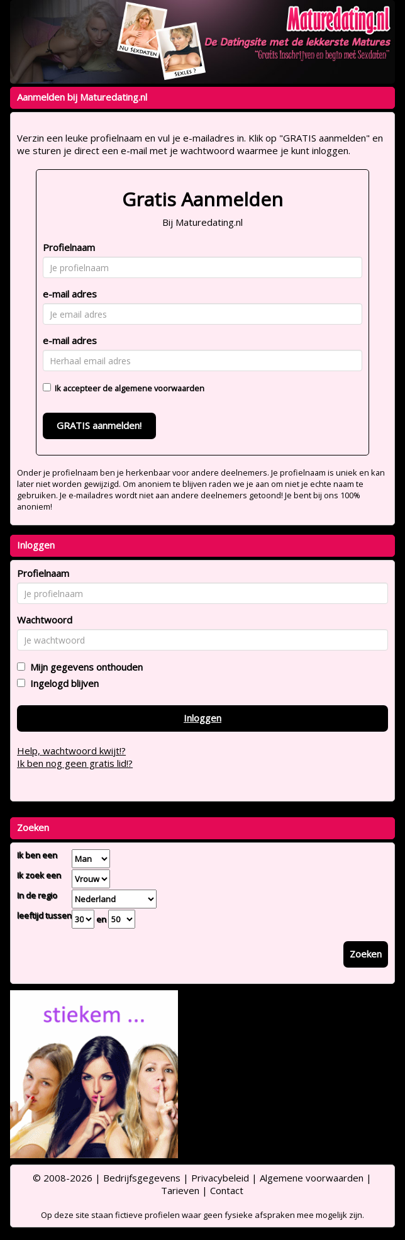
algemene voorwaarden (159, 388)
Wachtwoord (44, 619)
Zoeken (366, 953)
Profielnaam (69, 247)
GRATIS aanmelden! (99, 425)
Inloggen (202, 718)
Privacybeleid (220, 1177)
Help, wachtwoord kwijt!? (71, 750)
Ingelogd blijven (62, 683)
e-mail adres (70, 294)
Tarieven (180, 1190)
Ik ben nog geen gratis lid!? (75, 763)
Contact (226, 1190)
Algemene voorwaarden (311, 1177)
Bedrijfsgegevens (141, 1177)
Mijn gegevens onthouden (84, 667)
